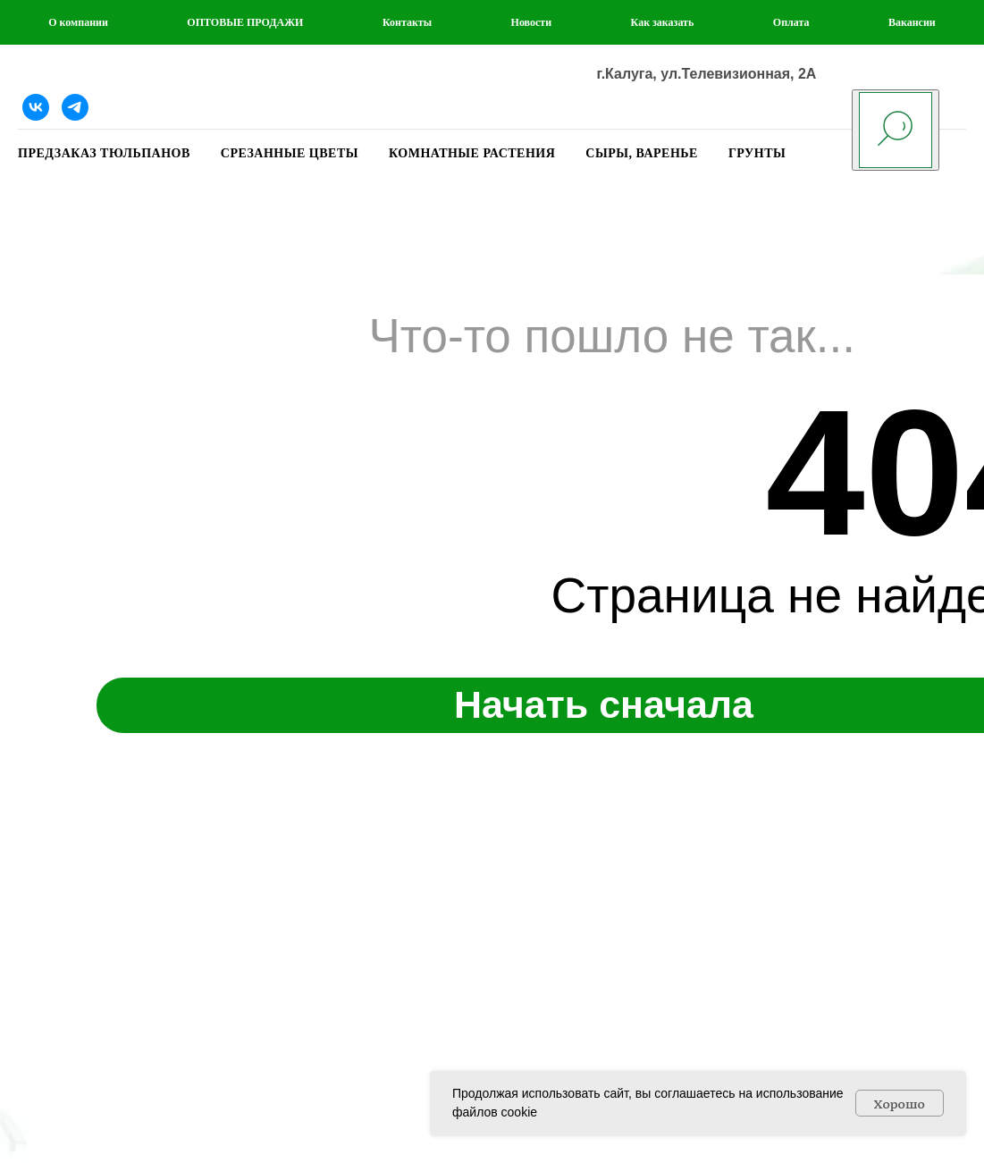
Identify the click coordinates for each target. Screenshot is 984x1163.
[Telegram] (75, 107)
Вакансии (912, 22)
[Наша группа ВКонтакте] (35, 107)
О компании (78, 22)
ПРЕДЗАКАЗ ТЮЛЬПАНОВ (104, 153)
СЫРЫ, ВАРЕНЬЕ (641, 153)
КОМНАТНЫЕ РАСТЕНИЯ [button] (472, 153)
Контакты (407, 22)
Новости (531, 22)
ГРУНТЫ (757, 153)
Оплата (791, 22)
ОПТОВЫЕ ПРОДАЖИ (245, 22)
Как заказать (662, 22)
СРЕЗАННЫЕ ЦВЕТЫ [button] (289, 153)
